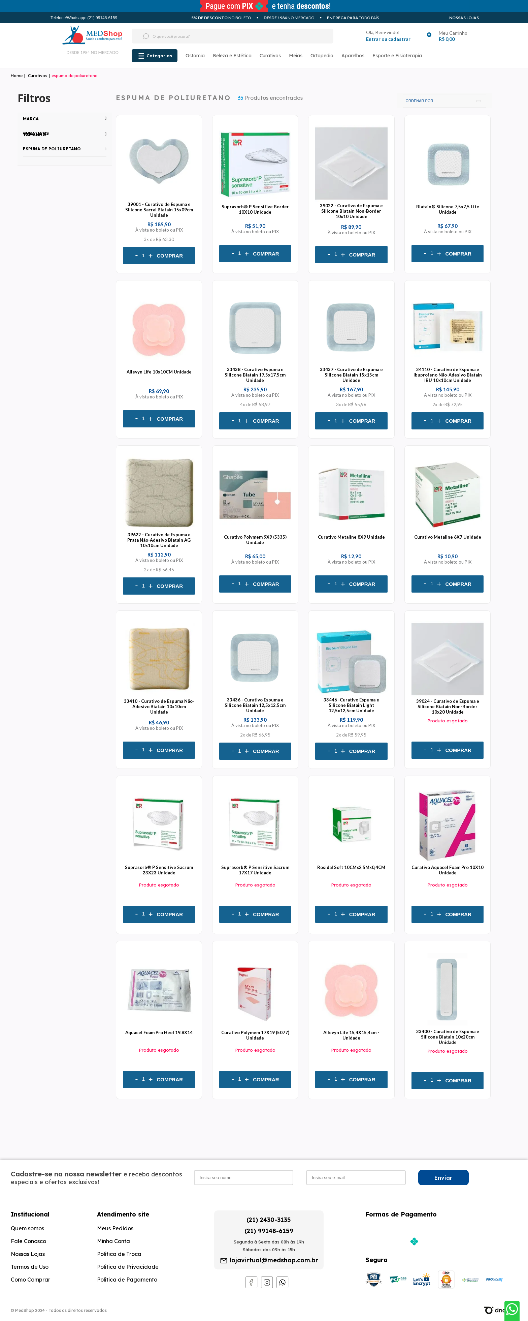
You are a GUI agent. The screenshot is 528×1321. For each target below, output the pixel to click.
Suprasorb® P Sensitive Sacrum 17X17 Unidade (255, 870)
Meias (295, 56)
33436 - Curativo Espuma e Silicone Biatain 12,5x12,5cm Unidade (255, 705)
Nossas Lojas (464, 17)
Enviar (443, 1177)
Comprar (170, 256)
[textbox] (219, 36)
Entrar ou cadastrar (388, 39)
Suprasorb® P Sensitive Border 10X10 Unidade (255, 209)
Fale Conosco (28, 1241)
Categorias (159, 55)
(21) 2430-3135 (268, 1220)
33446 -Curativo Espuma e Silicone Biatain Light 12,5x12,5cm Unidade (351, 705)
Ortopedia (321, 56)
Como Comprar (30, 1279)
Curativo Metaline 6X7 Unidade (447, 537)
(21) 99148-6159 (268, 1231)
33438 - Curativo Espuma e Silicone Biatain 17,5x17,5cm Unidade (255, 375)
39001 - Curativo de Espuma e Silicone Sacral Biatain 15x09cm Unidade (159, 210)
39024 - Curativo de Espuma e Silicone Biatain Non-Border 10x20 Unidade (447, 706)
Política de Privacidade (128, 1266)
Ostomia (195, 56)
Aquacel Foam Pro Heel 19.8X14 (159, 1032)
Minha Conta (113, 1241)
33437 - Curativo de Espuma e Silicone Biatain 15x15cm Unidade (351, 375)
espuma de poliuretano (75, 75)
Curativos (270, 56)
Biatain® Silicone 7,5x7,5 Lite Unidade (447, 209)
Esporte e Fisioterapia (397, 56)
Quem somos (27, 1228)
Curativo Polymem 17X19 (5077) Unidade (255, 1035)
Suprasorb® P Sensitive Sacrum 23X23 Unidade (159, 870)
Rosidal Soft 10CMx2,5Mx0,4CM (351, 867)
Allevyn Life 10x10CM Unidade (159, 371)
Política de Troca (119, 1254)
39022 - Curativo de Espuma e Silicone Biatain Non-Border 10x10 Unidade (351, 211)
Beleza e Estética (232, 56)
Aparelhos (352, 56)
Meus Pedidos (115, 1228)
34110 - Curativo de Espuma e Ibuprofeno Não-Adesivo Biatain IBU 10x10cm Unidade (448, 375)
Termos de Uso (29, 1266)
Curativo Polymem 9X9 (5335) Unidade (255, 539)
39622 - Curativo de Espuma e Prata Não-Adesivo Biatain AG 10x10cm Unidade (159, 540)
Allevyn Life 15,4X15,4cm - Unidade (351, 1035)
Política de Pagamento (127, 1279)
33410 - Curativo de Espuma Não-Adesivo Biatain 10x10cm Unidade (159, 706)
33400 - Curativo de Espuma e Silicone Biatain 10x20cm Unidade (447, 1037)
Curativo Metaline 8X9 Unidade (351, 537)
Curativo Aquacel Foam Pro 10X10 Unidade (447, 870)
